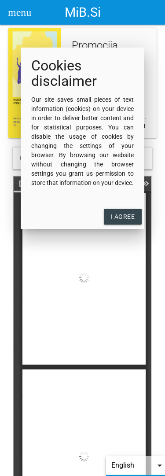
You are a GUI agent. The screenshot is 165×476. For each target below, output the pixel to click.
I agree (123, 216)
